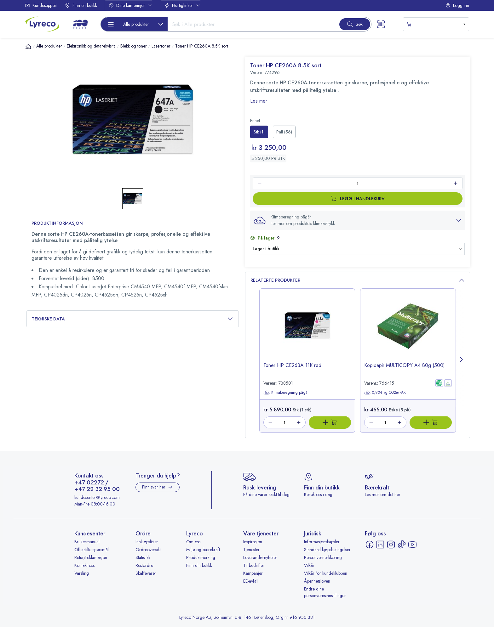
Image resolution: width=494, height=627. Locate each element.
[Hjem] (28, 46)
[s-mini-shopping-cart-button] (436, 24)
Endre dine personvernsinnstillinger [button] (325, 592)
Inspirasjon (252, 542)
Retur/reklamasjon (90, 557)
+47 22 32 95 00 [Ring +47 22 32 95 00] (97, 489)
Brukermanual (87, 542)
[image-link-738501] (307, 330)
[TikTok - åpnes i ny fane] (401, 544)
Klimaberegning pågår (286, 392)
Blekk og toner (133, 46)
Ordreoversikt (148, 549)
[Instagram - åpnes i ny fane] (391, 544)
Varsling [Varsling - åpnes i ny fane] (81, 573)
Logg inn (457, 5)
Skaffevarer (145, 573)
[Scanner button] (381, 24)
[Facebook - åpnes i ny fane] (369, 544)
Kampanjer (253, 573)
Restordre (144, 565)
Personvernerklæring (323, 557)
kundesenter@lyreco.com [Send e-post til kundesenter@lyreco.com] (97, 497)
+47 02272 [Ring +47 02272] (89, 482)
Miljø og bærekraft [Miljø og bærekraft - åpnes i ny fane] (203, 549)
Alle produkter (49, 46)
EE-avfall (250, 581)
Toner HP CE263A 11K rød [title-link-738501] (292, 365)
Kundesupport (41, 5)
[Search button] (354, 24)
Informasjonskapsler (322, 542)
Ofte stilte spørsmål (91, 549)
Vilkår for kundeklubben (325, 573)
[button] (357, 220)
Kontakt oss (84, 565)
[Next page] (461, 360)
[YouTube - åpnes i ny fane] (412, 544)
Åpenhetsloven (317, 581)
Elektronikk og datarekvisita (91, 46)
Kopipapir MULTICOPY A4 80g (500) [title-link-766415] (404, 365)
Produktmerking (200, 557)
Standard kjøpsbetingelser (327, 549)
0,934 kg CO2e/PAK (385, 392)
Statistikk (142, 557)
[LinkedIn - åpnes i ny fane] (380, 544)
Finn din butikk (199, 565)
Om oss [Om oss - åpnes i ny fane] (193, 542)
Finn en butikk (81, 5)
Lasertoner (161, 46)
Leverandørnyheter (260, 557)
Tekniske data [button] (132, 319)
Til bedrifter (253, 565)
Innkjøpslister (146, 542)
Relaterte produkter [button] (357, 280)
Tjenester (251, 549)
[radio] (259, 132)
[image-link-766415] (408, 330)
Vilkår (309, 565)
